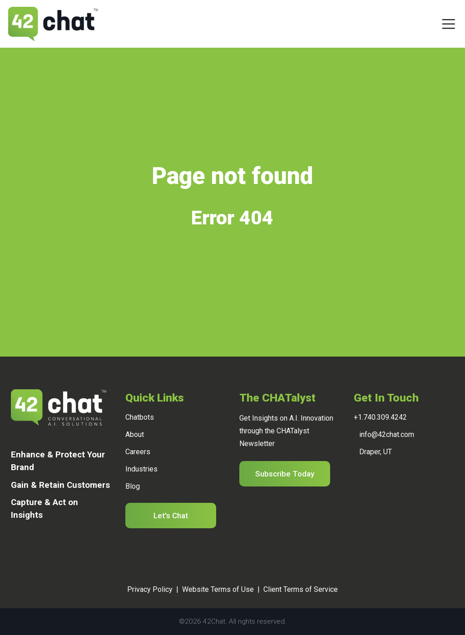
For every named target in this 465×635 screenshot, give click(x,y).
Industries (141, 469)
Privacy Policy (150, 589)
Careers (137, 451)
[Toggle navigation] (448, 24)
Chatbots (139, 417)
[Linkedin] (12, 548)
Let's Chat (170, 515)
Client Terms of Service (300, 589)
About (134, 434)
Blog (132, 486)
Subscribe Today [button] (284, 473)
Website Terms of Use (218, 589)
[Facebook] (24, 548)
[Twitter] (37, 548)
